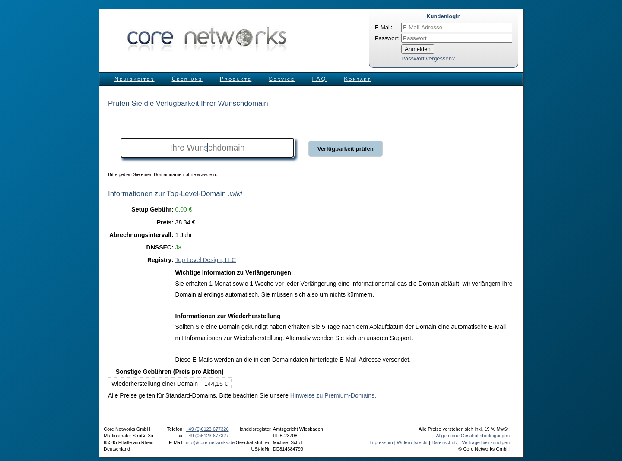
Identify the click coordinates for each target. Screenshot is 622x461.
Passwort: (387, 38)
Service (282, 79)
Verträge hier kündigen (486, 442)
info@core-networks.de (210, 442)
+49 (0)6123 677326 (207, 429)
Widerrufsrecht (412, 442)
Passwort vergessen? (428, 58)
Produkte (235, 79)
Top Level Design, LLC (205, 259)
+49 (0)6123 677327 (207, 435)
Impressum (381, 442)
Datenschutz (445, 442)
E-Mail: (383, 27)
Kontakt (357, 79)
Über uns (187, 79)
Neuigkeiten (134, 79)
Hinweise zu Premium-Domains (332, 395)
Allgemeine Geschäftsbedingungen (473, 435)
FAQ (319, 79)
